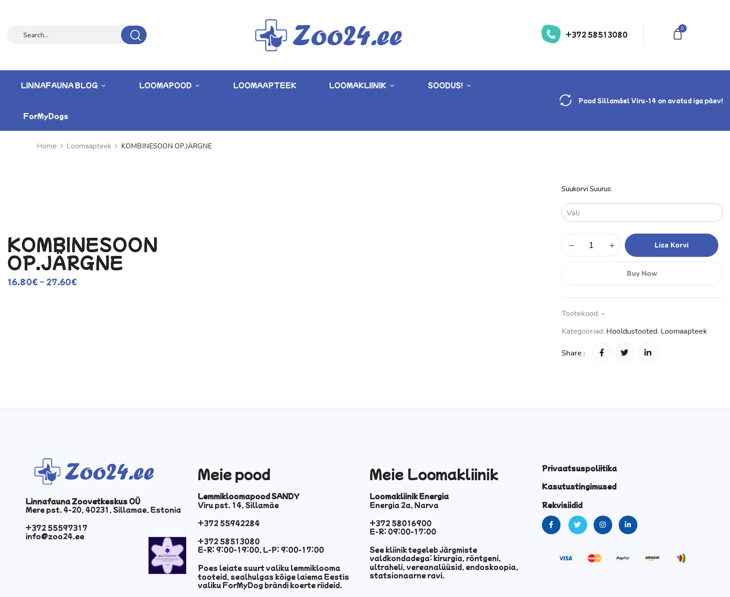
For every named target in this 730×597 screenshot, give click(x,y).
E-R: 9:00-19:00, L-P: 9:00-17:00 (261, 549)
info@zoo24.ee (55, 536)
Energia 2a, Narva (404, 505)
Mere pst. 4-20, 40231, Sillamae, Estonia (103, 509)
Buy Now (642, 273)
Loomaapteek (89, 146)
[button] (679, 33)
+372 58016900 (401, 523)
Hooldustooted (631, 331)
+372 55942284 (229, 523)
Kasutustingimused (579, 486)
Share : (573, 353)
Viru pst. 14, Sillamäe (238, 505)
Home (47, 146)
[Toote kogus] (591, 245)
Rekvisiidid (562, 505)
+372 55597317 (57, 527)
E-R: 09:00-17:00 (403, 531)
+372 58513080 (597, 34)
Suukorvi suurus (586, 189)
